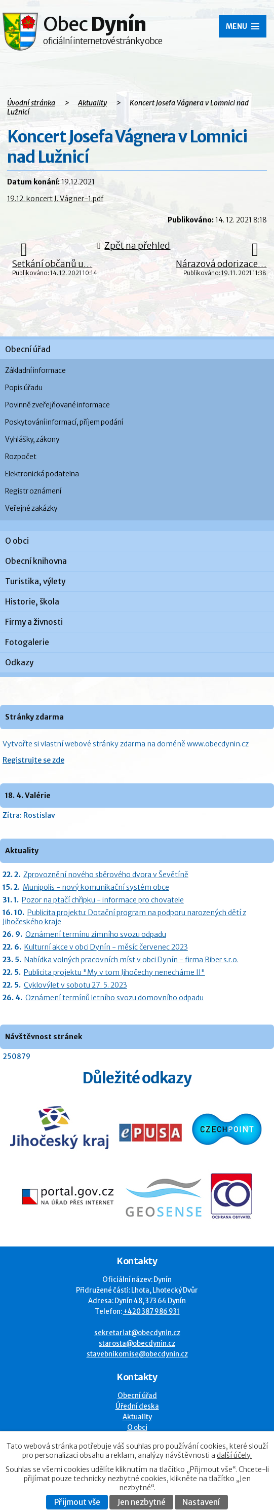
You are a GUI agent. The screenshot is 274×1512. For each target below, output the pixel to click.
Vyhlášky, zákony (32, 439)
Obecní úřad (28, 349)
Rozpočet (20, 456)
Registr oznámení (33, 491)
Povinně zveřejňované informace (57, 405)
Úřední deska (137, 1406)
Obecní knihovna (36, 561)
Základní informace (35, 370)
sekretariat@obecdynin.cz (137, 1333)
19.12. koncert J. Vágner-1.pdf (55, 198)
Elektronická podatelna (42, 474)
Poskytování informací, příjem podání (64, 422)
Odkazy (19, 662)
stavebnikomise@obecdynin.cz (137, 1354)
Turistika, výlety (35, 581)
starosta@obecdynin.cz (137, 1343)
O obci (17, 541)
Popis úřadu (24, 388)
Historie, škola (32, 602)
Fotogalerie (27, 642)
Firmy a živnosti (34, 622)
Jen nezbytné (142, 1502)
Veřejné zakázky (31, 508)
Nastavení (201, 1502)
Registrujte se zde (33, 760)
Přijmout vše (77, 1502)
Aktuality (92, 102)
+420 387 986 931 (151, 1311)
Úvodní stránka (31, 102)
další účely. (234, 1455)
